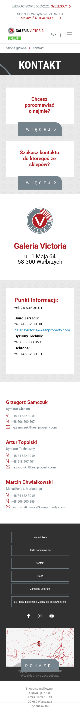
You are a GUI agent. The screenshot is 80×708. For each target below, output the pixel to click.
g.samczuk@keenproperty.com (35, 427)
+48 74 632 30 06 (23, 456)
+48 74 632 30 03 (23, 416)
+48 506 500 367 (23, 422)
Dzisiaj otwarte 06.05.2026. (40, 6)
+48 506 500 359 (23, 501)
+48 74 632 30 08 (23, 496)
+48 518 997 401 (23, 462)
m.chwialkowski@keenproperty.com (39, 507)
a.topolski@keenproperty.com (34, 467)
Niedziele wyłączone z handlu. (40, 16)
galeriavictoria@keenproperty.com (42, 330)
